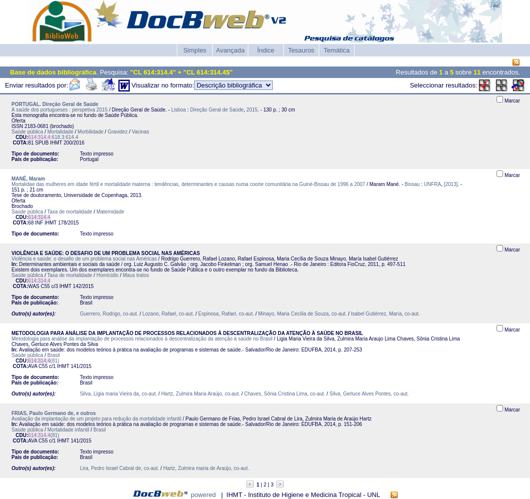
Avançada (230, 50)
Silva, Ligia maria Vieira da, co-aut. (118, 393)
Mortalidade (60, 131)
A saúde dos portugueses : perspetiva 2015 (59, 109)
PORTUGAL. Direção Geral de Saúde (54, 104)
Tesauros (301, 50)
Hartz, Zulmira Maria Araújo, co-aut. (200, 393)
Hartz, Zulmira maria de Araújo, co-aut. (206, 468)
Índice (266, 50)
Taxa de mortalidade (69, 211)
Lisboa (178, 109)
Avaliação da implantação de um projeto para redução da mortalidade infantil (96, 419)
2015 (251, 109)
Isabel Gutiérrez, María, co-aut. (385, 313)
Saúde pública (27, 131)
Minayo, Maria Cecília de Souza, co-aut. (302, 313)
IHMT (56, 143)
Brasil (53, 355)
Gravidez (117, 131)
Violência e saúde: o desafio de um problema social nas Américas (84, 259)
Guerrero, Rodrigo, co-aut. (109, 313)
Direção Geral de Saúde (216, 109)
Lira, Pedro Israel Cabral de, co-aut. (119, 468)
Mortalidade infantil (68, 429)
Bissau (412, 184)
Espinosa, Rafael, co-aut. (226, 313)
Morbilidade (90, 131)
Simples (194, 50)
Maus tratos (136, 275)
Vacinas (140, 131)
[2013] (451, 184)
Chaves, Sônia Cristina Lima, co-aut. (284, 393)
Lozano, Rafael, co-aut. (168, 313)
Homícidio (107, 275)
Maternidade (110, 211)
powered (203, 494)
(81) (43, 361)
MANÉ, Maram (28, 179)
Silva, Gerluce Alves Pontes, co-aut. (369, 393)
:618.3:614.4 (53, 137)
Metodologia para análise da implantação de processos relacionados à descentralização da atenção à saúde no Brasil (142, 339)
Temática (337, 50)
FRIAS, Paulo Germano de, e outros (53, 413)
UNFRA (432, 184)
